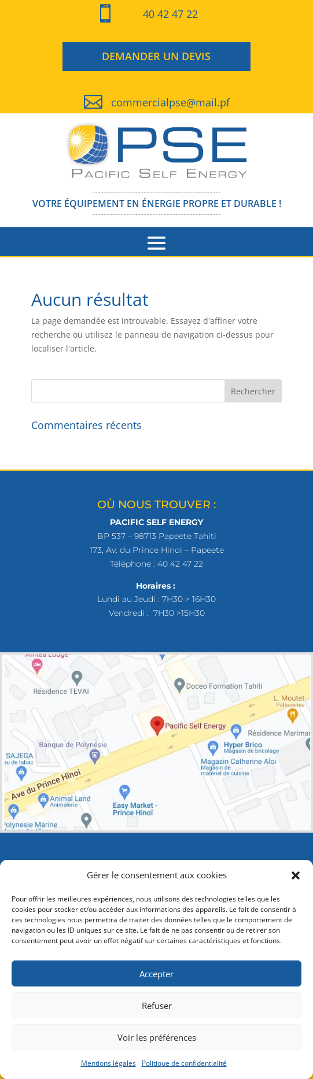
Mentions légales (108, 1063)
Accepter (156, 974)
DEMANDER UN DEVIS (156, 56)
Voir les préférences (156, 1037)
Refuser (157, 1005)
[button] (295, 875)
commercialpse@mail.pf (170, 102)
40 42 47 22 (170, 14)
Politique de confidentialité (184, 1063)
